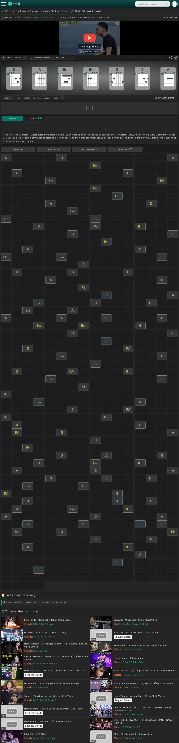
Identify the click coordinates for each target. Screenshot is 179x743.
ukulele (27, 98)
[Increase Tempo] (25, 58)
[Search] (166, 4)
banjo (46, 98)
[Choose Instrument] (63, 98)
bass (56, 98)
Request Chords (123, 637)
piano (17, 98)
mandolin (37, 98)
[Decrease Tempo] (3, 58)
